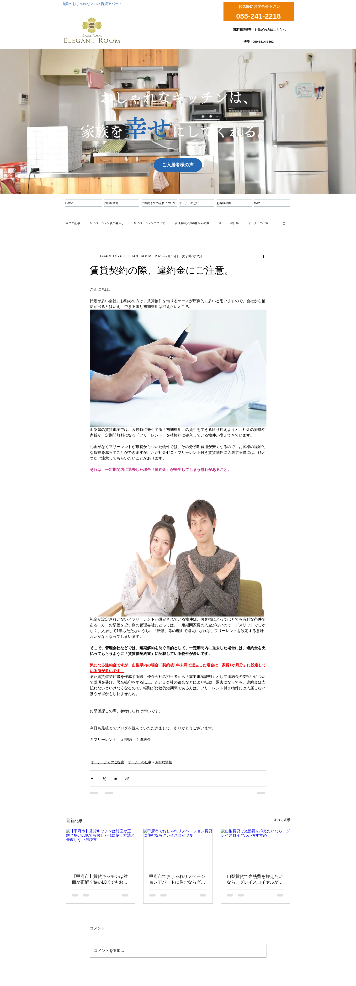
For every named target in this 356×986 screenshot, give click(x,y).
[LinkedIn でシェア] (115, 778)
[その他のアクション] (263, 256)
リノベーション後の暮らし (107, 223)
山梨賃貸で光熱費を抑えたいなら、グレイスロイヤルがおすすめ (255, 879)
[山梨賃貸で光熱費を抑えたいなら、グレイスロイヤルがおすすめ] (255, 848)
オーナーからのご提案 (107, 762)
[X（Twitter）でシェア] (103, 778)
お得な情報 (163, 762)
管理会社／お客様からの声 (192, 223)
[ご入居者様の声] (178, 165)
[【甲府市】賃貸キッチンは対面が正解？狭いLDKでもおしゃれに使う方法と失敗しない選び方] (100, 848)
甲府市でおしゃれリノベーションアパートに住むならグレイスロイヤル (177, 879)
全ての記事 (73, 223)
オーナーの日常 (258, 223)
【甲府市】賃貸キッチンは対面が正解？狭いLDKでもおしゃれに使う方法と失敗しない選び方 (100, 879)
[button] (284, 223)
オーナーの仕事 (229, 223)
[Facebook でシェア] (92, 778)
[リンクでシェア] (127, 778)
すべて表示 (282, 820)
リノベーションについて (149, 223)
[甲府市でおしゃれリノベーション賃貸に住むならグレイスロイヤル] (178, 848)
